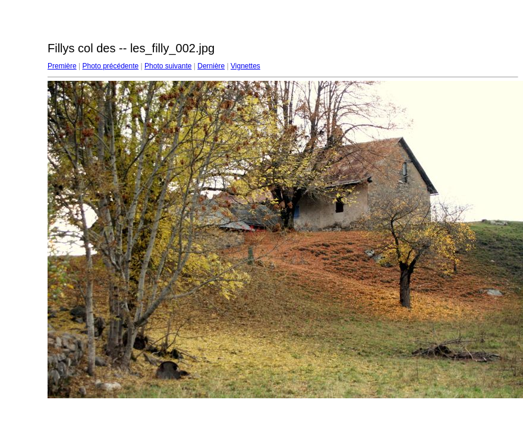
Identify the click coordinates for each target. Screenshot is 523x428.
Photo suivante (167, 66)
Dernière (211, 66)
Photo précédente (110, 66)
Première (62, 66)
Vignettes (245, 66)
